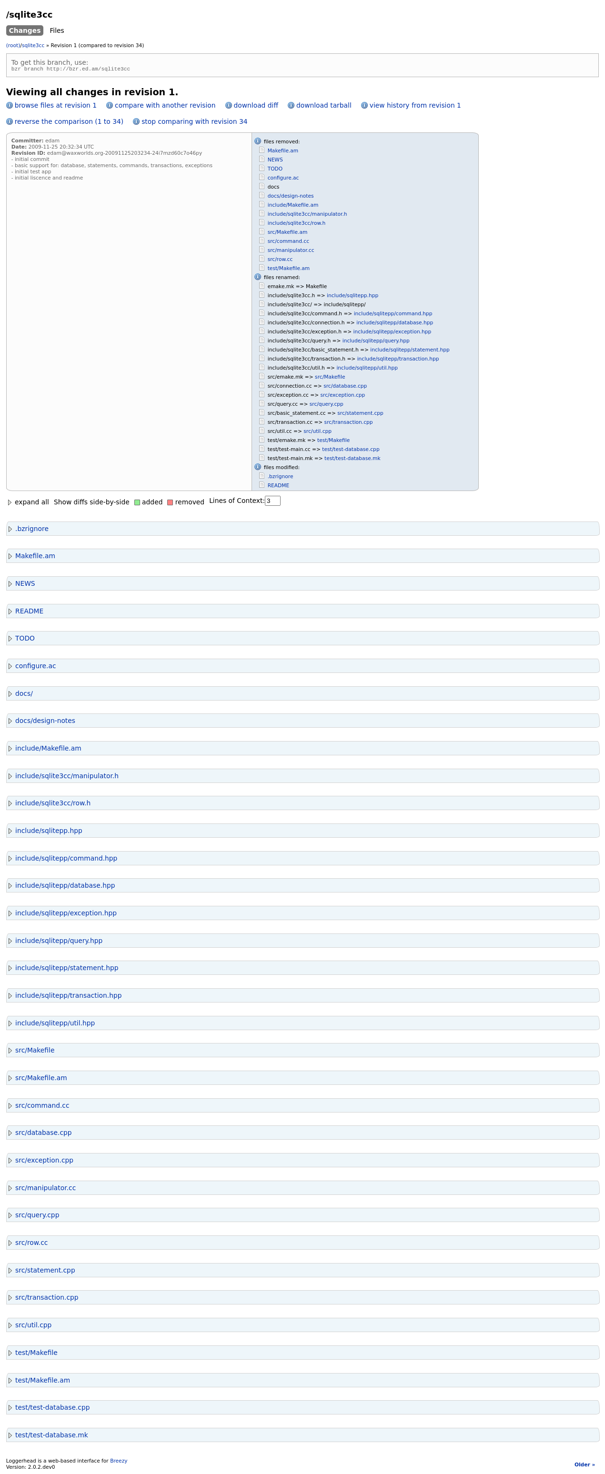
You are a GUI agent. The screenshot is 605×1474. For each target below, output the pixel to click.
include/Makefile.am (293, 206)
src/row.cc (280, 261)
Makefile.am (283, 152)
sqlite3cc (33, 45)
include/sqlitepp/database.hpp (394, 324)
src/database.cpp (345, 387)
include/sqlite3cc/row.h (297, 224)
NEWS (275, 161)
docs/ (20, 695)
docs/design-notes (291, 197)
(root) (13, 45)
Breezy (118, 1462)
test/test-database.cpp (350, 451)
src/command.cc (288, 243)
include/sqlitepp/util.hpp (367, 369)
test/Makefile (333, 442)
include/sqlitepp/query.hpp (376, 342)
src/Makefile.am (288, 234)
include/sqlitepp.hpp (352, 297)
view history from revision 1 (415, 106)
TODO (275, 170)
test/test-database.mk (352, 460)
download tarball (324, 106)
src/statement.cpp (360, 414)
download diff (256, 106)
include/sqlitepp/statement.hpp (410, 351)
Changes (25, 30)
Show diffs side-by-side (92, 503)
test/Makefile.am (289, 270)
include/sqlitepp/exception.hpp (392, 333)
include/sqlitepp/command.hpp (393, 315)
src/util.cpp (317, 433)
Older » (585, 1466)
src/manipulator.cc (291, 252)
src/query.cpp (326, 405)
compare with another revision (165, 106)
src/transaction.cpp (348, 424)
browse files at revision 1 (56, 106)
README (279, 487)
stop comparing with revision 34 (194, 123)
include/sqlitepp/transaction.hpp (398, 360)
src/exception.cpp (343, 396)
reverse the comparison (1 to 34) (69, 123)
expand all (27, 503)
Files (57, 30)
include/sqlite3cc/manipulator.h (307, 215)
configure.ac (283, 179)
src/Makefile (330, 378)
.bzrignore (280, 478)
